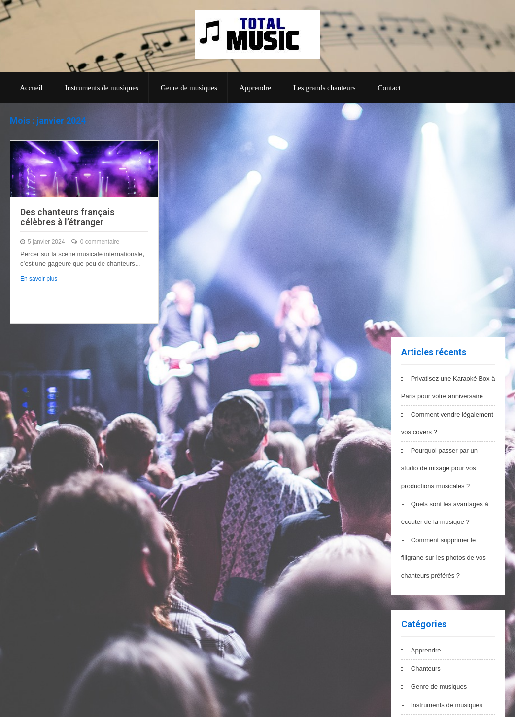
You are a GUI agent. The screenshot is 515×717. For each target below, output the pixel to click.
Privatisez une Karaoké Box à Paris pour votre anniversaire (448, 387)
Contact (389, 88)
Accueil (31, 88)
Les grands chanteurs (324, 88)
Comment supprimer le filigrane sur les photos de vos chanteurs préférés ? (443, 557)
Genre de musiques (189, 88)
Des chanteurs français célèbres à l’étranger (67, 217)
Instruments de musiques (101, 88)
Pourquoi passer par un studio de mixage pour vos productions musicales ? (439, 468)
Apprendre (255, 88)
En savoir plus (38, 278)
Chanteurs (426, 668)
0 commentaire (99, 241)
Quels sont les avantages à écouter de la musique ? (444, 512)
